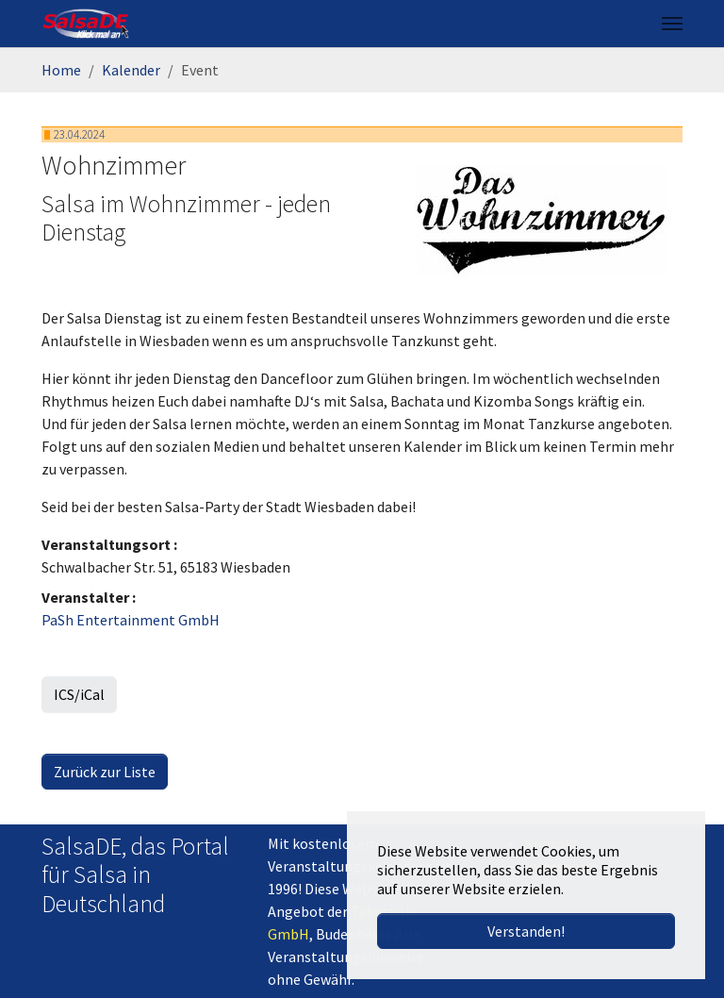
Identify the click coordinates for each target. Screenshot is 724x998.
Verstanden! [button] (526, 931)
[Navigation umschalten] (672, 24)
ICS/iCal (79, 694)
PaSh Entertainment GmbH (130, 619)
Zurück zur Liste (105, 771)
